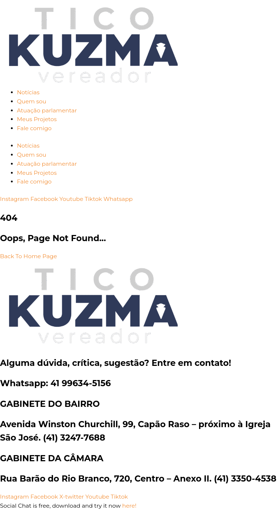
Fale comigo (34, 128)
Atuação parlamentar (47, 110)
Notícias (28, 92)
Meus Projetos (37, 119)
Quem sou (31, 101)
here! (129, 505)
